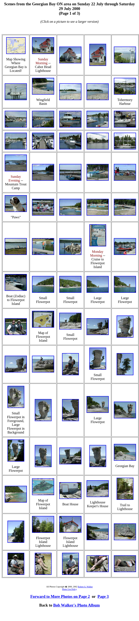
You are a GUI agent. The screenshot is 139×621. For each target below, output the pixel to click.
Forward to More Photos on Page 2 (60, 596)
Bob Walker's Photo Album (76, 605)
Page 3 (103, 596)
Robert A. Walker (85, 586)
